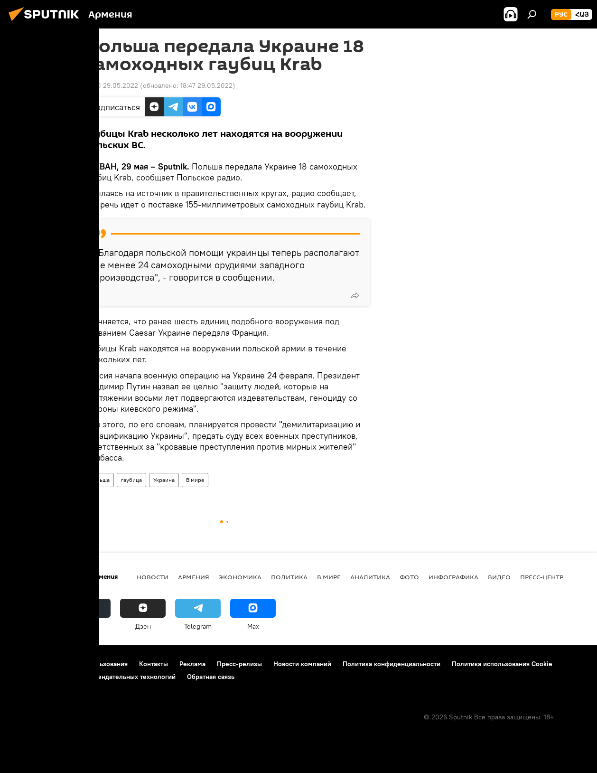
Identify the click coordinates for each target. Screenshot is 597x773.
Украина (164, 479)
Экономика (240, 577)
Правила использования (90, 664)
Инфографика (453, 577)
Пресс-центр (541, 577)
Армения (193, 577)
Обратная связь (210, 676)
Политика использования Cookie (502, 664)
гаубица (131, 479)
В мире (195, 479)
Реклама (192, 664)
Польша (99, 479)
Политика (289, 577)
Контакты (153, 664)
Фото (409, 577)
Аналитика (370, 577)
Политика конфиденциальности (391, 664)
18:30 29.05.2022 (111, 85)
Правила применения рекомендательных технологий (93, 676)
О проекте (26, 664)
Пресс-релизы (239, 664)
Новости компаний (302, 664)
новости (152, 577)
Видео (499, 577)
